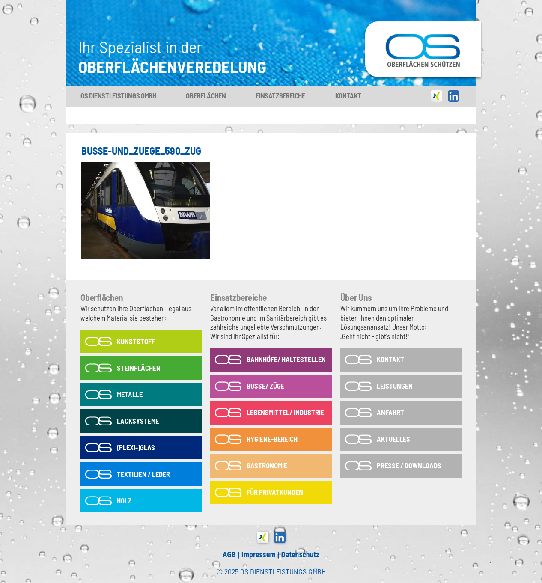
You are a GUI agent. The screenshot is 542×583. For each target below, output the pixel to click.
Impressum (258, 554)
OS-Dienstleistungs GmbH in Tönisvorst (423, 25)
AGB (229, 554)
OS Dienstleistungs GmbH (118, 95)
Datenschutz (300, 554)
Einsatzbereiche (280, 95)
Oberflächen (206, 95)
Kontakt (348, 95)
